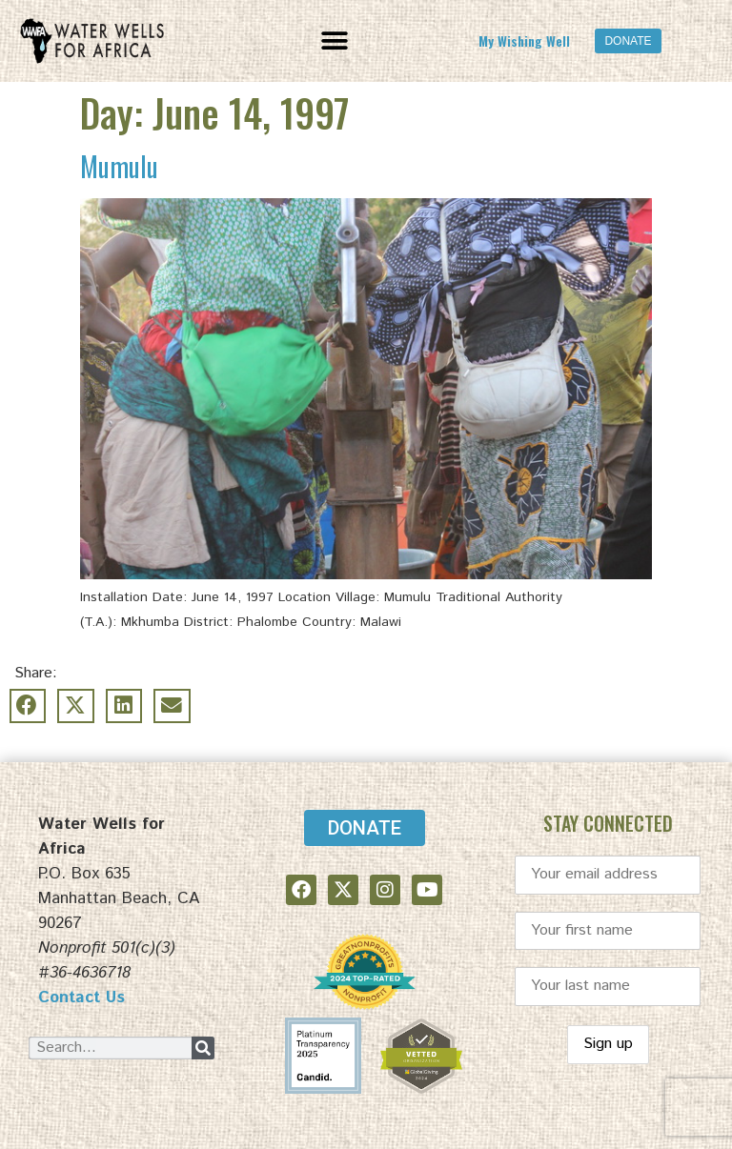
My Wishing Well (524, 40)
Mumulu (119, 166)
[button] (335, 40)
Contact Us (81, 997)
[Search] (203, 1048)
